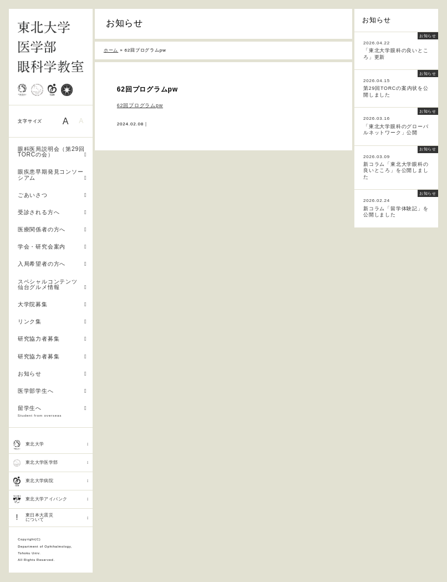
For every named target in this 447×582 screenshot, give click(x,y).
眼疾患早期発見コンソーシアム (52, 175)
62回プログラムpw (140, 105)
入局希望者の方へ (52, 264)
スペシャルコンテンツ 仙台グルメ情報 (52, 285)
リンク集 (52, 321)
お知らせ (52, 374)
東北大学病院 (51, 482)
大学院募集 (52, 304)
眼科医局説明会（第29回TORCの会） (52, 152)
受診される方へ (52, 212)
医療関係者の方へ (52, 229)
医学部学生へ (52, 391)
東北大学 (51, 444)
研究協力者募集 (52, 339)
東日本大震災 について (51, 517)
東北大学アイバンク (51, 499)
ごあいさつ (52, 195)
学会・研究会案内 (52, 247)
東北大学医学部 (51, 462)
